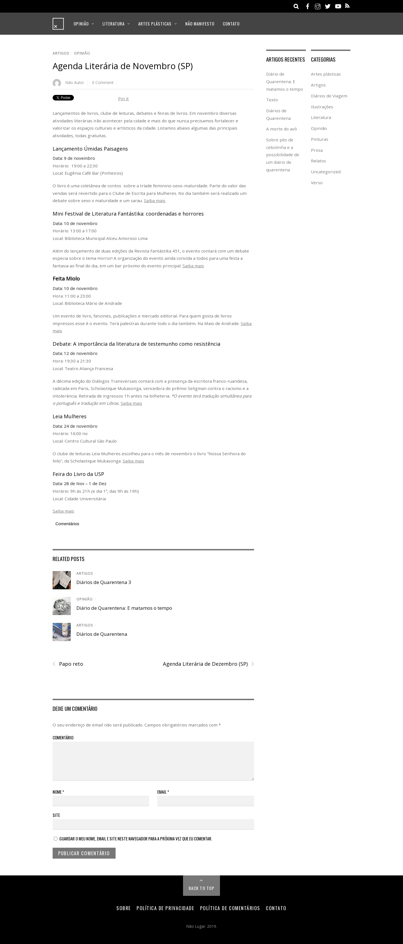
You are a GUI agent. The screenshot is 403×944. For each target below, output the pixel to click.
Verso (317, 182)
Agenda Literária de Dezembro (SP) (208, 664)
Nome (58, 792)
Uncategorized (326, 171)
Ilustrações (322, 106)
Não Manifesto (199, 23)
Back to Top (202, 888)
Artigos (61, 53)
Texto (272, 99)
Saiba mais (154, 200)
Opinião (81, 23)
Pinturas (319, 139)
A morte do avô (281, 129)
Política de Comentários (230, 908)
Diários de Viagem (329, 96)
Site (56, 815)
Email (163, 792)
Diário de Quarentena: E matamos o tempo (124, 608)
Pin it (123, 98)
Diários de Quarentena (101, 634)
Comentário (63, 737)
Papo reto (68, 664)
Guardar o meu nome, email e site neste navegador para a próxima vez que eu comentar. (135, 838)
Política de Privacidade (165, 908)
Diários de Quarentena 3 (103, 582)
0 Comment (102, 82)
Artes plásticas (155, 23)
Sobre (123, 908)
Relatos (318, 160)
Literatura (113, 23)
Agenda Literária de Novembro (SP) (123, 66)
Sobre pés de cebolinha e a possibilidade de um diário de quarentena (282, 154)
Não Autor (74, 82)
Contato (231, 23)
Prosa (317, 150)
